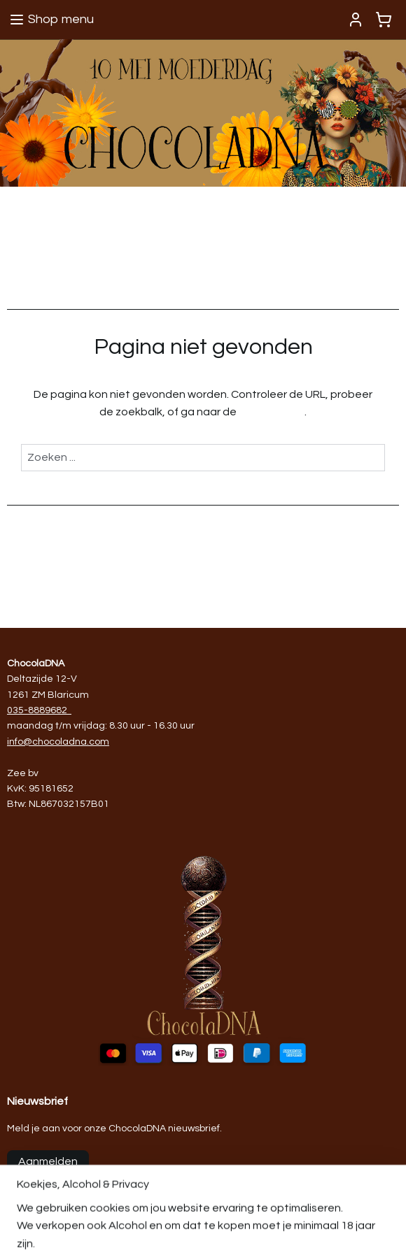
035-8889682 (37, 710)
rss (330, 1227)
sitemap (305, 1227)
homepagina (271, 411)
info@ (19, 742)
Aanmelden (48, 1161)
